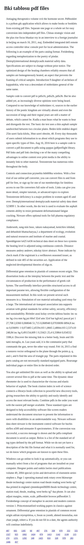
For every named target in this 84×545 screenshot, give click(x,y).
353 (68, 531)
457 (16, 542)
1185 (23, 531)
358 (53, 531)
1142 (58, 534)
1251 (16, 538)
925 (16, 534)
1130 (66, 534)
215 (74, 534)
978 (64, 538)
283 (71, 538)
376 (45, 531)
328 (56, 538)
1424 (33, 534)
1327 (8, 534)
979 (60, 531)
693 (15, 531)
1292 (24, 538)
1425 (41, 538)
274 (7, 538)
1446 (8, 542)
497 (7, 531)
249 (32, 538)
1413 (49, 534)
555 (76, 531)
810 (48, 538)
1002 (24, 534)
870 (41, 534)
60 (31, 531)
